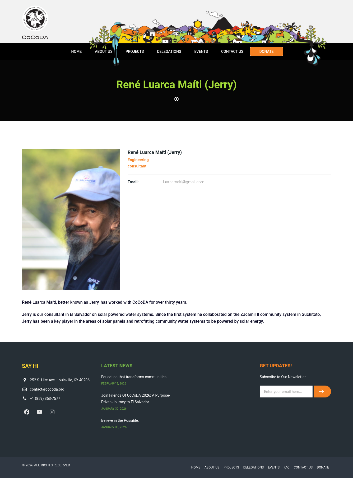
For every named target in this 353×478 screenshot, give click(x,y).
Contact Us (232, 51)
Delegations (169, 51)
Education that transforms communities (133, 377)
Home (76, 51)
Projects (135, 51)
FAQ (287, 467)
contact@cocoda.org (47, 389)
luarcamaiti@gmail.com (183, 182)
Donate (266, 51)
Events (201, 51)
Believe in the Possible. (120, 420)
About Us (103, 51)
